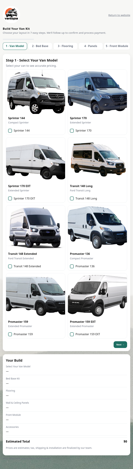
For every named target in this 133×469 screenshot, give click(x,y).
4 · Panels (90, 46)
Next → (120, 344)
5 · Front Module (117, 46)
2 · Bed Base (40, 46)
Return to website (119, 15)
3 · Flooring (65, 46)
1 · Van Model (15, 46)
